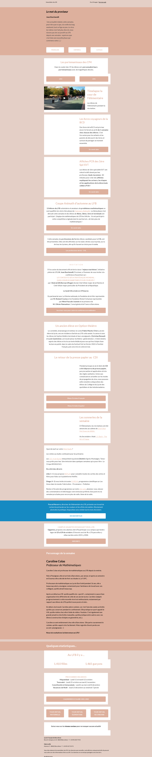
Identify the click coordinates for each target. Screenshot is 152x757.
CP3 (59, 79)
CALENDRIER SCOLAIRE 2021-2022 (76, 696)
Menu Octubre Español (76, 403)
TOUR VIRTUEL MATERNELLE (53, 710)
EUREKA (73, 479)
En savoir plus (93, 149)
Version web (103, 2)
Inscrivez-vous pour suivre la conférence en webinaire (76, 308)
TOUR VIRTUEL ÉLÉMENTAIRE (76, 710)
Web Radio (66, 446)
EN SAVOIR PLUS (76, 513)
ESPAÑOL (76, 50)
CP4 (92, 79)
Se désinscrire (47, 754)
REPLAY (66, 471)
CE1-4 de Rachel (54, 456)
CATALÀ (98, 50)
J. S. (96, 434)
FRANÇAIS (54, 50)
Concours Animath (82, 211)
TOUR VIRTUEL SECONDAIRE (98, 710)
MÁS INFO (76, 538)
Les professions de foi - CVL (76, 248)
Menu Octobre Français (76, 395)
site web (81, 486)
